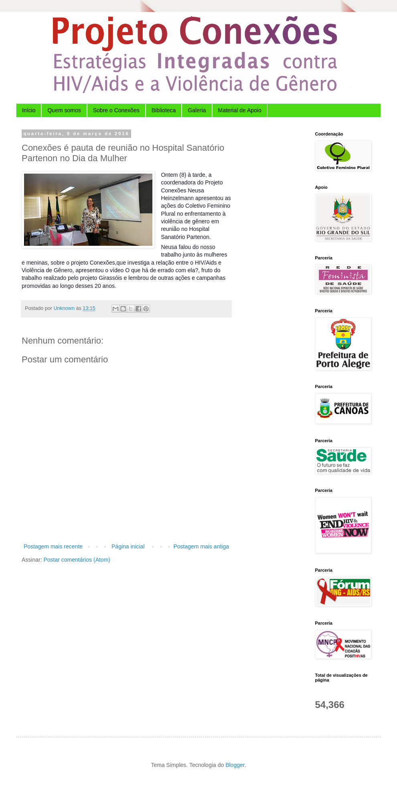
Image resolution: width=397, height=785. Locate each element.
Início (28, 110)
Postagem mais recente (53, 546)
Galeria (197, 110)
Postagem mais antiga (201, 546)
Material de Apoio (239, 110)
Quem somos (64, 110)
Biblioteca (164, 110)
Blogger (234, 765)
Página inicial (128, 546)
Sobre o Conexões (116, 110)
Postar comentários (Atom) (76, 559)
